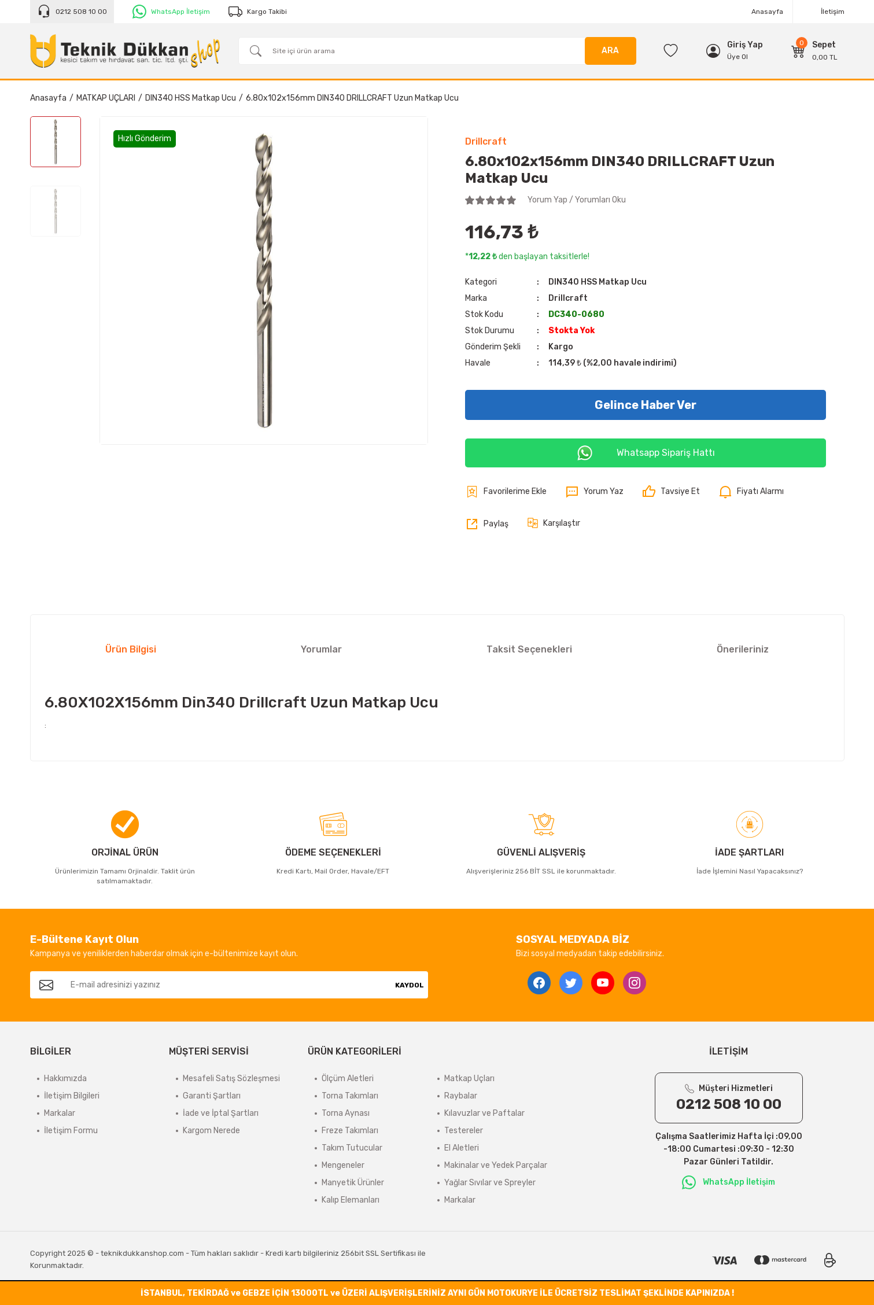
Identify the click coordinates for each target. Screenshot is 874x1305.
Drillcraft (486, 141)
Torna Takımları (350, 1096)
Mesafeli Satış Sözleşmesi (231, 1078)
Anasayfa (767, 12)
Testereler (463, 1131)
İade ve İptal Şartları (221, 1113)
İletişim (833, 12)
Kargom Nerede (211, 1131)
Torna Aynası (346, 1113)
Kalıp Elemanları (350, 1200)
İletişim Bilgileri (71, 1096)
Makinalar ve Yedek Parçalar (495, 1165)
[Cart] (814, 51)
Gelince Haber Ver (645, 405)
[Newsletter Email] (227, 985)
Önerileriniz (743, 649)
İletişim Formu (71, 1131)
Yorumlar (321, 649)
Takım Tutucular (352, 1148)
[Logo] (125, 51)
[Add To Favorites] (506, 492)
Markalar (59, 1113)
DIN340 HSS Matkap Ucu (597, 282)
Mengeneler (343, 1165)
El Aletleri (461, 1148)
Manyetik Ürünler (353, 1183)
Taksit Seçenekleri (529, 649)
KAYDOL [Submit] (409, 985)
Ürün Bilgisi (130, 649)
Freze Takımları (350, 1131)
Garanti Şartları (212, 1096)
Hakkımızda (65, 1078)
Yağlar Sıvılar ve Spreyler (490, 1183)
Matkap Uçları (469, 1078)
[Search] (437, 51)
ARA (610, 51)
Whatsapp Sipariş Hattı (645, 453)
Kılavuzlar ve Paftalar (484, 1113)
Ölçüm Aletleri (348, 1078)
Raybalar (460, 1096)
